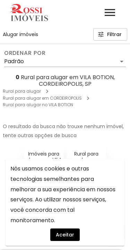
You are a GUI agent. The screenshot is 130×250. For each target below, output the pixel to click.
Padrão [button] (14, 61)
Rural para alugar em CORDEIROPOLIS (42, 98)
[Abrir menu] (110, 12)
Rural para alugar (22, 91)
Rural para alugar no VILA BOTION (38, 105)
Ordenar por (25, 53)
